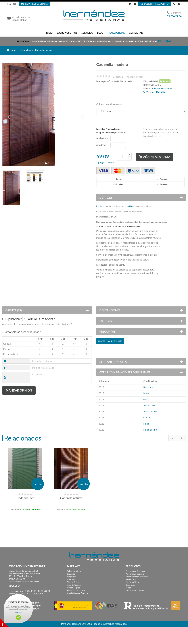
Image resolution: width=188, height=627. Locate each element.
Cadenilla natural (71, 498)
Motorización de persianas (136, 577)
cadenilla (128, 206)
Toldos (128, 588)
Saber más (18, 612)
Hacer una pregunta (110, 341)
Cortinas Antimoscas (146, 41)
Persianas (52, 41)
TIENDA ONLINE (116, 32)
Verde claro (149, 405)
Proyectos (71, 577)
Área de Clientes (74, 585)
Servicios (71, 574)
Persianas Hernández (161, 88)
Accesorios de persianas (83, 41)
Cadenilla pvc (25, 498)
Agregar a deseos (105, 162)
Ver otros (154, 92)
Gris (145, 399)
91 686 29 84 (174, 16)
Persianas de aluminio (134, 574)
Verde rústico (150, 411)
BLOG (100, 32)
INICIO (49, 32)
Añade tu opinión (135, 76)
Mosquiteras (39, 41)
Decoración (130, 585)
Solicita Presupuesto (155, 3)
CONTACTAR (135, 32)
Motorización (104, 41)
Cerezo (147, 417)
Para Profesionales (34, 3)
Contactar (71, 579)
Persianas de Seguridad (135, 571)
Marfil (146, 393)
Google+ (118, 184)
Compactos (63, 41)
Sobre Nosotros (74, 571)
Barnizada (148, 387)
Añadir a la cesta (154, 157)
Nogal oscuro (150, 429)
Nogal (146, 423)
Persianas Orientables (134, 590)
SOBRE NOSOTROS (67, 32)
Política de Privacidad (76, 590)
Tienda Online (73, 582)
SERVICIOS (87, 32)
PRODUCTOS (23, 41)
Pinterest (162, 184)
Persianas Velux (132, 582)
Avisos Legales (73, 588)
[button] (9, 116)
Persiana (100, 206)
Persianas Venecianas (123, 41)
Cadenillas (164, 41)
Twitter (118, 179)
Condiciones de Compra (77, 593)
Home (11, 50)
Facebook (162, 179)
